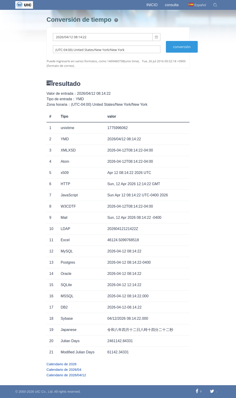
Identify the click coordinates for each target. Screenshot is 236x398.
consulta (172, 5)
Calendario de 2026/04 (64, 369)
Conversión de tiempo (79, 19)
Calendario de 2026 (62, 364)
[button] (215, 5)
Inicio (152, 5)
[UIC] (24, 4)
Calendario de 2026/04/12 (66, 375)
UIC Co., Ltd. (44, 391)
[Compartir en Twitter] (212, 391)
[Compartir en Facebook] (197, 391)
